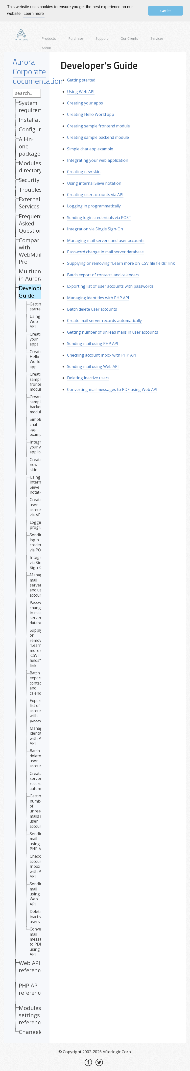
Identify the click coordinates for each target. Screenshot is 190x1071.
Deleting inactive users (38, 916)
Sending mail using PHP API (37, 841)
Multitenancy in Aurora (36, 274)
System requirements (36, 106)
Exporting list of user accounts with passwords (110, 285)
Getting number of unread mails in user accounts (38, 810)
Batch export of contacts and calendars (103, 274)
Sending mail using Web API (37, 893)
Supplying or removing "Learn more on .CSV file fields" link (121, 262)
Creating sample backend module (38, 404)
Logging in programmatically (94, 205)
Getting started (37, 306)
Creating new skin (38, 464)
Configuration (37, 128)
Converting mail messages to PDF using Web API (112, 389)
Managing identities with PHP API (98, 297)
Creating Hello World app (38, 359)
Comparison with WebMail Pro (34, 250)
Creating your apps (38, 338)
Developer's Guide (34, 291)
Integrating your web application (97, 159)
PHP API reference (31, 988)
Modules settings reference (31, 1014)
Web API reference (31, 966)
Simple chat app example (37, 426)
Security (29, 179)
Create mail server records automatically (104, 320)
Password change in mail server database (105, 251)
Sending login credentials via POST (99, 217)
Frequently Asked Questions (33, 222)
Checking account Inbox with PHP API (101, 354)
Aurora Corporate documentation (38, 70)
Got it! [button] (165, 11)
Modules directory (30, 166)
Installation (33, 119)
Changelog (33, 1031)
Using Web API (35, 320)
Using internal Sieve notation (37, 484)
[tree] (27, 568)
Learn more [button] (34, 13)
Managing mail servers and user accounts (105, 240)
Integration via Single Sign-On (95, 228)
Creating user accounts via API (38, 507)
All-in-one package (29, 145)
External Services (29, 202)
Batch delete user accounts (38, 758)
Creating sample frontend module (38, 381)
